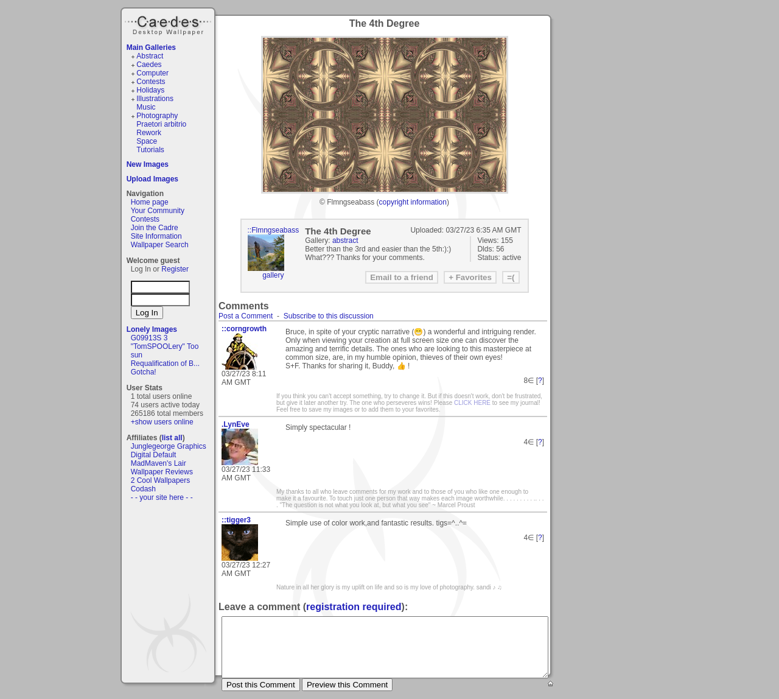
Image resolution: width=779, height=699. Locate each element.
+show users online (162, 422)
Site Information (156, 236)
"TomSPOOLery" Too (165, 346)
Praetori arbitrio (161, 124)
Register (175, 269)
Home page (150, 202)
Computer (152, 73)
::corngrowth (244, 329)
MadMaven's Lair (158, 463)
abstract (345, 240)
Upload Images (152, 179)
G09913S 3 (149, 338)
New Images (148, 164)
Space (146, 141)
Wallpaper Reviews (162, 472)
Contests (150, 81)
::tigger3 (236, 520)
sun (136, 355)
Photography (157, 115)
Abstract (149, 56)
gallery (273, 275)
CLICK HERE (472, 402)
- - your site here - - (162, 497)
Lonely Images (152, 329)
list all (172, 438)
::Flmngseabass (273, 230)
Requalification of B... (165, 363)
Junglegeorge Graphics (168, 446)
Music (145, 107)
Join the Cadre (154, 227)
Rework (148, 132)
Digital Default (153, 455)
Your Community (157, 210)
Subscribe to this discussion (329, 316)
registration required (353, 607)
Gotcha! (143, 372)
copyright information (413, 202)
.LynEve (236, 424)
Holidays (150, 90)
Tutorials (150, 150)
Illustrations (154, 98)
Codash (143, 489)
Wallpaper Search (160, 245)
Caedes (169, 24)
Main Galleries (151, 47)
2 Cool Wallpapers (160, 480)
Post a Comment (245, 316)
